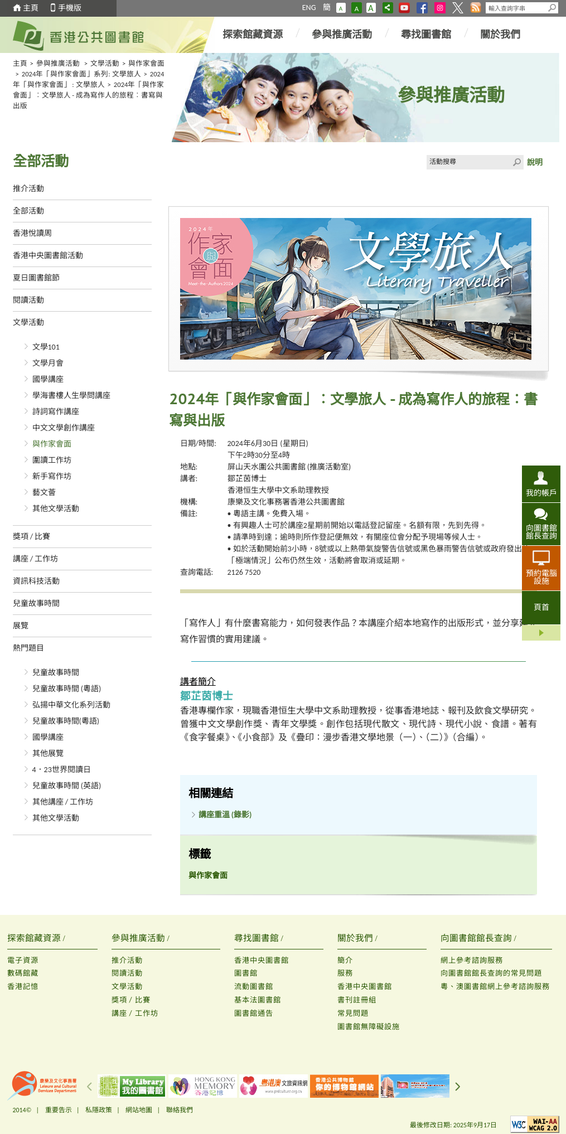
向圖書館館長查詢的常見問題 (491, 973)
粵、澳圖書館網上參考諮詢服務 (495, 986)
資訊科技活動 (36, 581)
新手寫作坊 (51, 476)
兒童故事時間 (36, 603)
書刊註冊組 (356, 1000)
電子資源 (22, 960)
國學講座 (48, 379)
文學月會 (48, 363)
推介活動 (28, 188)
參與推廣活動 (342, 34)
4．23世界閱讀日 (61, 769)
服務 (345, 973)
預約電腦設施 (541, 577)
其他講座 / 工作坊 (63, 802)
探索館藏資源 (252, 34)
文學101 (46, 347)
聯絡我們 (179, 1110)
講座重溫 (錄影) (225, 815)
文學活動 (104, 63)
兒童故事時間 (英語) (66, 786)
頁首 (541, 607)
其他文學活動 (55, 508)
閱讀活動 (28, 300)
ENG (309, 7)
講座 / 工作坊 (36, 559)
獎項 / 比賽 (32, 536)
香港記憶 (22, 986)
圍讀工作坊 (51, 460)
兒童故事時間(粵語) (66, 721)
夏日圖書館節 (36, 278)
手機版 (69, 8)
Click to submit (516, 162)
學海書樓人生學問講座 (71, 395)
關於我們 (500, 34)
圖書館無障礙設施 (368, 1026)
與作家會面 (146, 63)
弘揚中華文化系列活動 (71, 705)
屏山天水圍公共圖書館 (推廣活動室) (289, 467)
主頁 (30, 8)
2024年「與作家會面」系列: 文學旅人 (81, 74)
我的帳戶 (541, 492)
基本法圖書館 (257, 1000)
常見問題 (353, 1013)
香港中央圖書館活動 (48, 255)
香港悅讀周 (32, 233)
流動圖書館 (253, 986)
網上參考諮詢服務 (472, 960)
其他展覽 (48, 753)
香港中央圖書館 (261, 960)
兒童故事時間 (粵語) (66, 689)
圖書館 (246, 973)
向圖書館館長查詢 (541, 532)
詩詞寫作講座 (55, 411)
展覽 (20, 626)
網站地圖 (138, 1110)
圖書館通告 (253, 1013)
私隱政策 (98, 1110)
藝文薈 (44, 492)
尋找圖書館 (426, 34)
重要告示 (58, 1110)
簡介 (345, 960)
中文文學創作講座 (63, 428)
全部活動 (28, 211)
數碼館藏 (22, 973)
